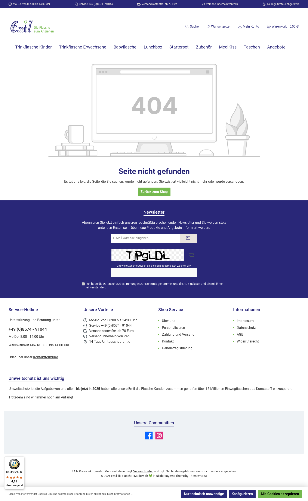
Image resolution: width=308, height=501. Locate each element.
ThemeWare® (198, 475)
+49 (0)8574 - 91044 (28, 329)
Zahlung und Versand (178, 334)
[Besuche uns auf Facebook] (149, 435)
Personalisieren (173, 328)
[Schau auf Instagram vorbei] (159, 435)
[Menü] (21, 458)
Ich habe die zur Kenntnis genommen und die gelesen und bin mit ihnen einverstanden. (155, 285)
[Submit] (188, 238)
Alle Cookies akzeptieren (280, 494)
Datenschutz (246, 328)
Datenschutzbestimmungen (121, 283)
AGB (187, 283)
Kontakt (168, 341)
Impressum (245, 321)
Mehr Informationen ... (120, 493)
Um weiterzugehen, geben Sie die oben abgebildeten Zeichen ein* (154, 265)
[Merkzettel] (218, 26)
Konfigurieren (242, 494)
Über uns (168, 321)
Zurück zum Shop (154, 192)
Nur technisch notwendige (204, 494)
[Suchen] (191, 26)
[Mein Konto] (248, 26)
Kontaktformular (45, 357)
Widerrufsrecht (248, 341)
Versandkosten (143, 471)
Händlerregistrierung (177, 348)
